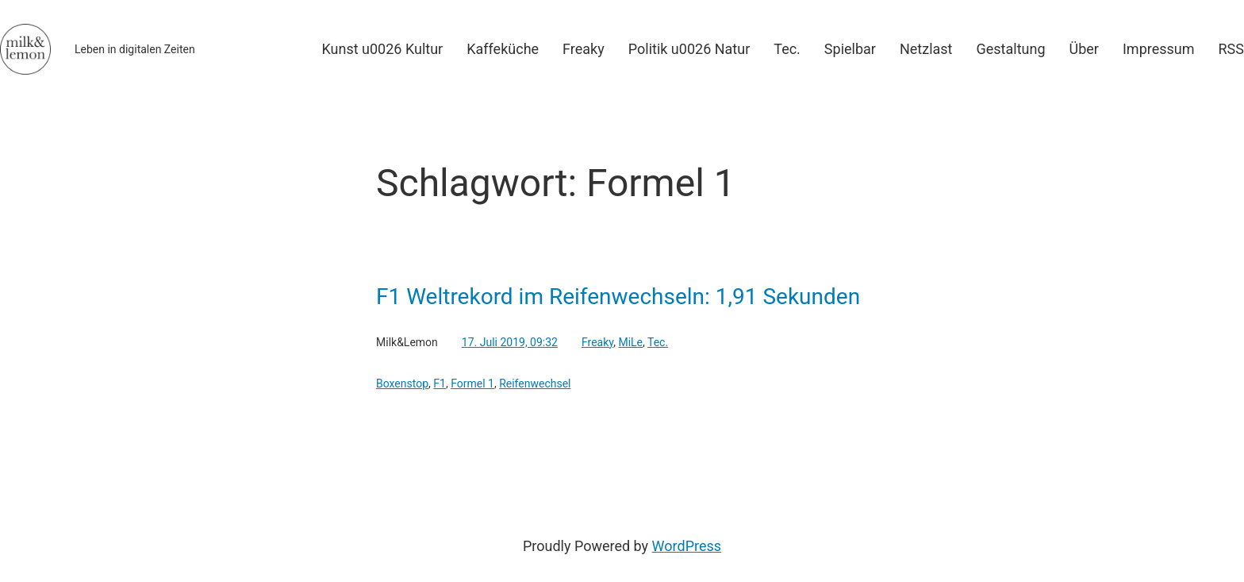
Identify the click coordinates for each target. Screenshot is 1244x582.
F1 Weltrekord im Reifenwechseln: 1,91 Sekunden (618, 297)
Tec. (657, 342)
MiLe (630, 342)
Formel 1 (472, 383)
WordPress (686, 546)
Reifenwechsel (534, 383)
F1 (439, 383)
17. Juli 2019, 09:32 (510, 342)
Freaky (597, 342)
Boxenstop (402, 383)
